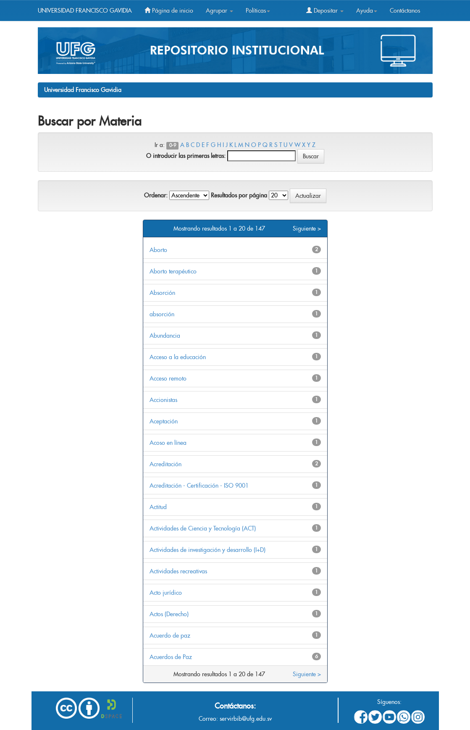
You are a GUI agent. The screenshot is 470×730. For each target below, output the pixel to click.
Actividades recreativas (178, 571)
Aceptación (164, 421)
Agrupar (219, 10)
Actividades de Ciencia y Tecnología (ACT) (203, 528)
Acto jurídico (166, 592)
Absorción (162, 293)
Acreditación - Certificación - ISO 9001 (199, 485)
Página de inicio (168, 10)
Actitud (158, 507)
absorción (162, 314)
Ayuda (366, 10)
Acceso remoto (168, 378)
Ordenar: (156, 195)
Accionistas (163, 400)
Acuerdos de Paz (171, 657)
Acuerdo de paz (170, 635)
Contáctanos (405, 10)
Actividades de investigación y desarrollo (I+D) (207, 550)
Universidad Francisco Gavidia (82, 90)
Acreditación (165, 464)
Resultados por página (239, 195)
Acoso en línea (168, 442)
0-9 (172, 145)
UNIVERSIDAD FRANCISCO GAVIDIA (85, 10)
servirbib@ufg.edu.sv (246, 718)
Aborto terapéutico (173, 271)
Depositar (325, 10)
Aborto (158, 250)
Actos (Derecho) (169, 614)
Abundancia (165, 335)
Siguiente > (307, 228)
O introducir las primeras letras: (186, 156)
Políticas (258, 10)
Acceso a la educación (178, 357)
